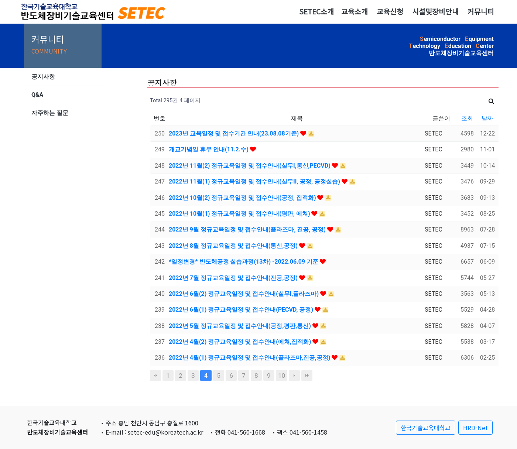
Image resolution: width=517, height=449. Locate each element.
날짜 (487, 118)
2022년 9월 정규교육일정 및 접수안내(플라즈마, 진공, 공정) (248, 229)
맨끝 (306, 375)
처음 (155, 375)
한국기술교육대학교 (426, 427)
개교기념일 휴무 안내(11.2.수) (209, 149)
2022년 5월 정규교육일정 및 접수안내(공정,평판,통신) (240, 325)
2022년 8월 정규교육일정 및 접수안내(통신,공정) (234, 245)
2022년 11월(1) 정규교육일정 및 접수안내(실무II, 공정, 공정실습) (255, 181)
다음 (294, 375)
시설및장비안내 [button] (435, 11)
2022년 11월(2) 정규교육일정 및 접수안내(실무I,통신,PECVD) (250, 165)
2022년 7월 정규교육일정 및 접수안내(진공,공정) (234, 277)
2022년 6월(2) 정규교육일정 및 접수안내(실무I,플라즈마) (244, 293)
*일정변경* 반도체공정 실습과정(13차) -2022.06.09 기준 (244, 261)
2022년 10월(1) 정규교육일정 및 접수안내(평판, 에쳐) (240, 213)
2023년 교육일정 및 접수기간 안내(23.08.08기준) (234, 133)
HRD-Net (475, 427)
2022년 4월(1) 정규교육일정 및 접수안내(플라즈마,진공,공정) (250, 357)
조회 (467, 118)
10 (281, 375)
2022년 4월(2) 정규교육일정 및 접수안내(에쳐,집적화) (240, 341)
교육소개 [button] (354, 11)
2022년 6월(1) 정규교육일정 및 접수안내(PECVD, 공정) (242, 309)
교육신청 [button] (390, 11)
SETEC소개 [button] (316, 11)
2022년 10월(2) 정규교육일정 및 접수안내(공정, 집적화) (243, 197)
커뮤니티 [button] (481, 11)
